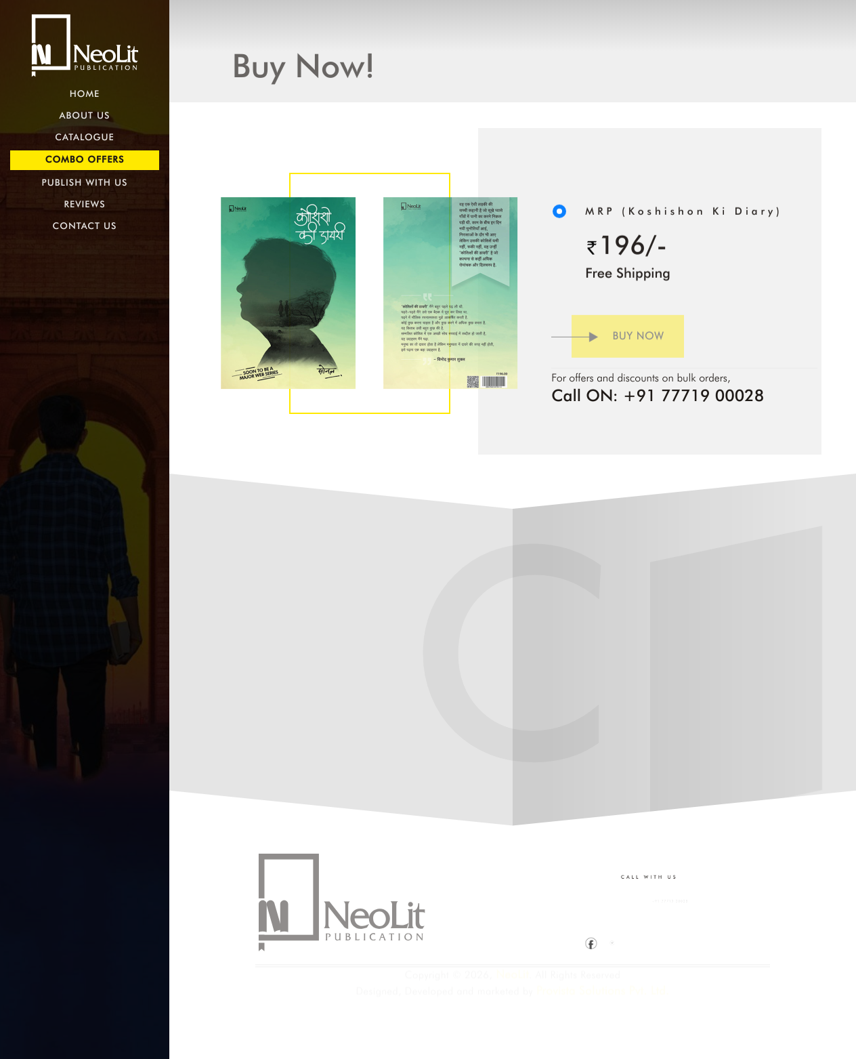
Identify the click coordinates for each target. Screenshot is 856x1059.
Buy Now (607, 341)
